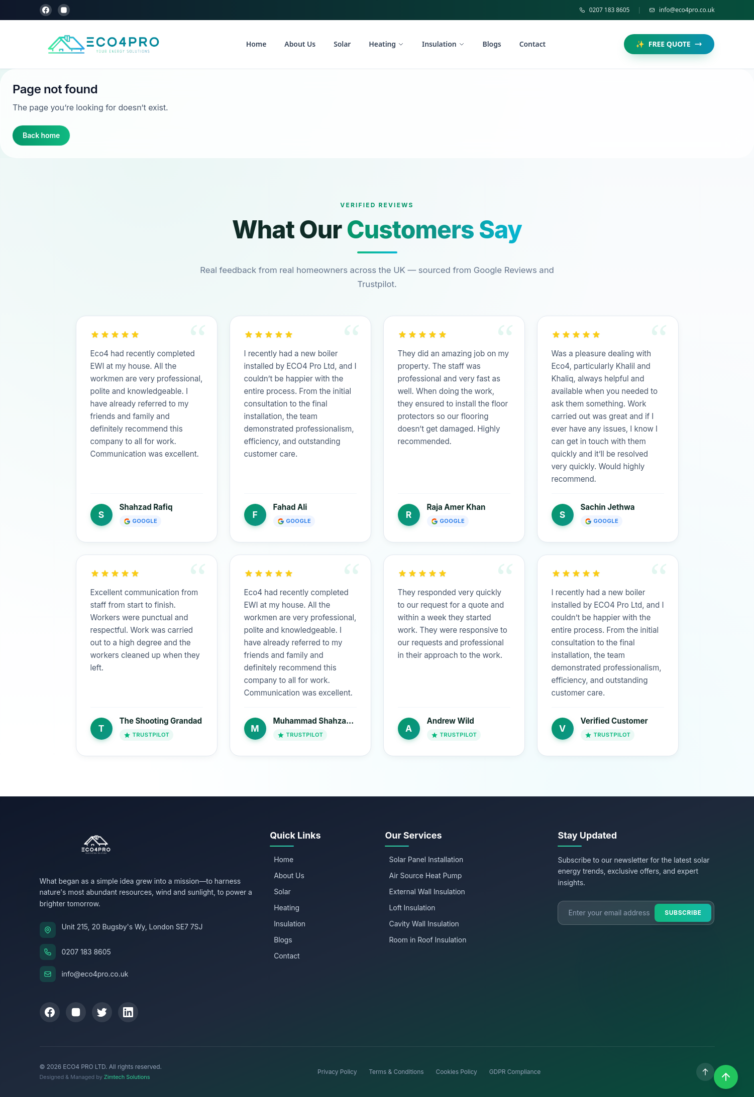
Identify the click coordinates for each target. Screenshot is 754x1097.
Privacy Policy (337, 1071)
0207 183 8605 (604, 10)
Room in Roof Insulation (427, 939)
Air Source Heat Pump (425, 875)
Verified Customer (614, 721)
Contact (532, 44)
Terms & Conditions (396, 1071)
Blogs (492, 44)
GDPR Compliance (515, 1071)
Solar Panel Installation (426, 859)
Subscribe (683, 912)
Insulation (443, 44)
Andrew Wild (450, 721)
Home (256, 44)
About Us (299, 44)
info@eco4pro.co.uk (682, 10)
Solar (342, 44)
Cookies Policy (456, 1071)
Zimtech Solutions (127, 1076)
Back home (41, 135)
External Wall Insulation (427, 891)
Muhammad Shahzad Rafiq (322, 721)
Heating (386, 44)
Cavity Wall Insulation (424, 923)
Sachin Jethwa (608, 507)
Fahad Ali (290, 507)
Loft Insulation (412, 907)
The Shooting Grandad (161, 721)
